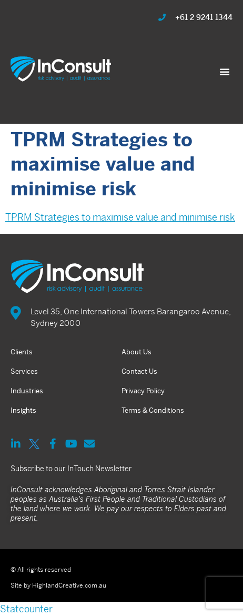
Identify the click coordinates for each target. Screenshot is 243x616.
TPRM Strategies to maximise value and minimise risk (120, 217)
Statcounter (26, 609)
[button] (224, 72)
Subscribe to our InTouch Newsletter (71, 468)
